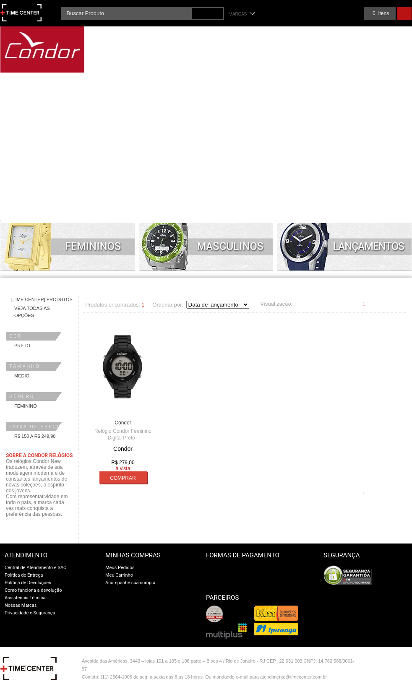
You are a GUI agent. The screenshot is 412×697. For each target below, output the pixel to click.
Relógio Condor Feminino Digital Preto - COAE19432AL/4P (122, 437)
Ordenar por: (167, 305)
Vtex (394, 662)
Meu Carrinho (119, 575)
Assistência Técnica (25, 598)
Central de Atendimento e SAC (35, 567)
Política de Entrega (24, 575)
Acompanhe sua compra (130, 582)
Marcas (238, 14)
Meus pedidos (342, 13)
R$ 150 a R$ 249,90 (34, 436)
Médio (21, 375)
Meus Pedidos (120, 567)
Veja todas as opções (32, 312)
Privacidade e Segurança (30, 613)
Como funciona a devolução (33, 590)
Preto (22, 345)
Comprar (123, 478)
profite (394, 679)
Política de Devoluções (28, 582)
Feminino (25, 405)
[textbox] (142, 13)
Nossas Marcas (21, 605)
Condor (123, 423)
